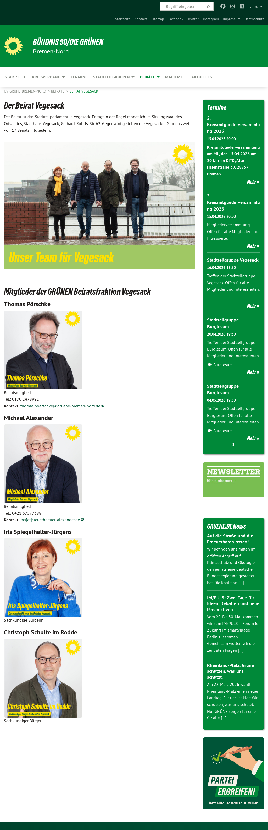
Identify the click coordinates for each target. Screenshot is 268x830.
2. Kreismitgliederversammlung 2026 (233, 124)
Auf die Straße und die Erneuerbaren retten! (230, 539)
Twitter (193, 19)
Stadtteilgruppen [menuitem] (111, 77)
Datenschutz (254, 19)
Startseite (122, 19)
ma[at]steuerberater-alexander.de (50, 519)
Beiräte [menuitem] (147, 77)
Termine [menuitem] (79, 77)
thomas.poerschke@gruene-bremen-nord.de (60, 405)
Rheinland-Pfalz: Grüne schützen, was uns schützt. (230, 671)
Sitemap (157, 19)
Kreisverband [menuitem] (46, 77)
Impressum (231, 19)
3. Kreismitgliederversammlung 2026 (233, 202)
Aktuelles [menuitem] (201, 77)
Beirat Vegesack (83, 91)
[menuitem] (122, 19)
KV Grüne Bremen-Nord (25, 91)
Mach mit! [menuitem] (175, 77)
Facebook (175, 19)
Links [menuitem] (253, 6)
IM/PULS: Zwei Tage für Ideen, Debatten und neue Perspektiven (233, 603)
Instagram (211, 19)
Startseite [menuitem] (15, 77)
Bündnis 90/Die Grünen (68, 42)
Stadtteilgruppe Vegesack (233, 260)
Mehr (251, 182)
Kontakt (141, 19)
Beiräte (58, 91)
